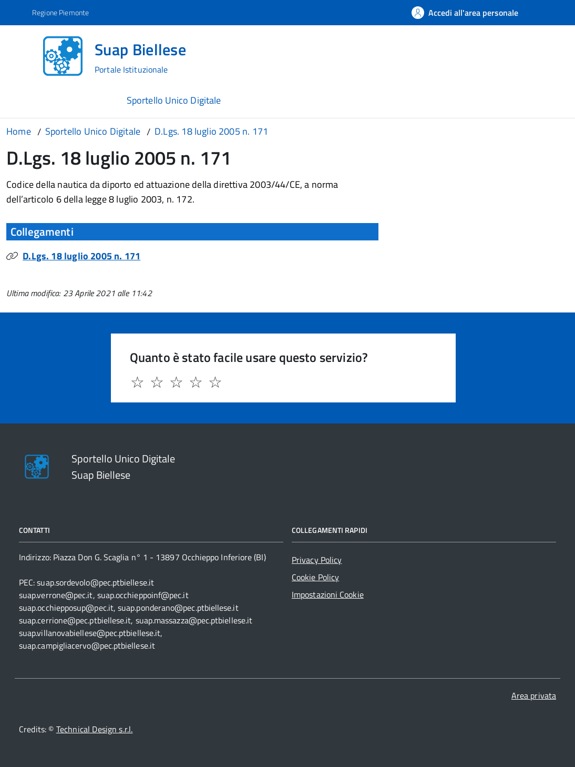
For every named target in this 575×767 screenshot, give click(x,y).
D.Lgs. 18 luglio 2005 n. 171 (81, 256)
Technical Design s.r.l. (94, 729)
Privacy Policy (317, 559)
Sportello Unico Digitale (174, 100)
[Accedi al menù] (24, 55)
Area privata (533, 695)
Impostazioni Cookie (328, 594)
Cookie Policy (315, 577)
